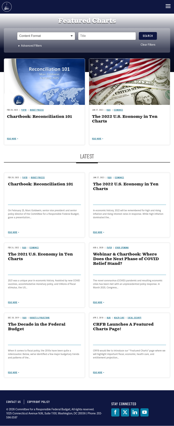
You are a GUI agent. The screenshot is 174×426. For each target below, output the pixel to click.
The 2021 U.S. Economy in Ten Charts (40, 257)
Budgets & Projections (40, 317)
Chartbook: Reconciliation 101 (39, 116)
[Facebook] (115, 412)
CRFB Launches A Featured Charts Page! (123, 327)
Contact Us (13, 402)
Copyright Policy (38, 402)
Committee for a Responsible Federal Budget (7, 7)
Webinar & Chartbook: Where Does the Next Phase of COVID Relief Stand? (126, 259)
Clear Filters (148, 44)
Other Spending (122, 247)
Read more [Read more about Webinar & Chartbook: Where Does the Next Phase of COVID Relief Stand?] (97, 302)
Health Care (119, 317)
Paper (24, 110)
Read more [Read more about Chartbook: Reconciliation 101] (11, 138)
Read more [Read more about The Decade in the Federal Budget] (12, 372)
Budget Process (37, 110)
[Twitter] (125, 412)
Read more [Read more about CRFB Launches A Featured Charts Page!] (97, 372)
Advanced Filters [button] (31, 45)
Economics (118, 110)
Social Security (135, 317)
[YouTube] (144, 412)
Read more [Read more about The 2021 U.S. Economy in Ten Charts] (12, 302)
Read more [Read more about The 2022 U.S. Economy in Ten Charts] (96, 138)
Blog (108, 110)
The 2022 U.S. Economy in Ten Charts (124, 119)
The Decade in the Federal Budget (36, 327)
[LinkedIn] (135, 412)
